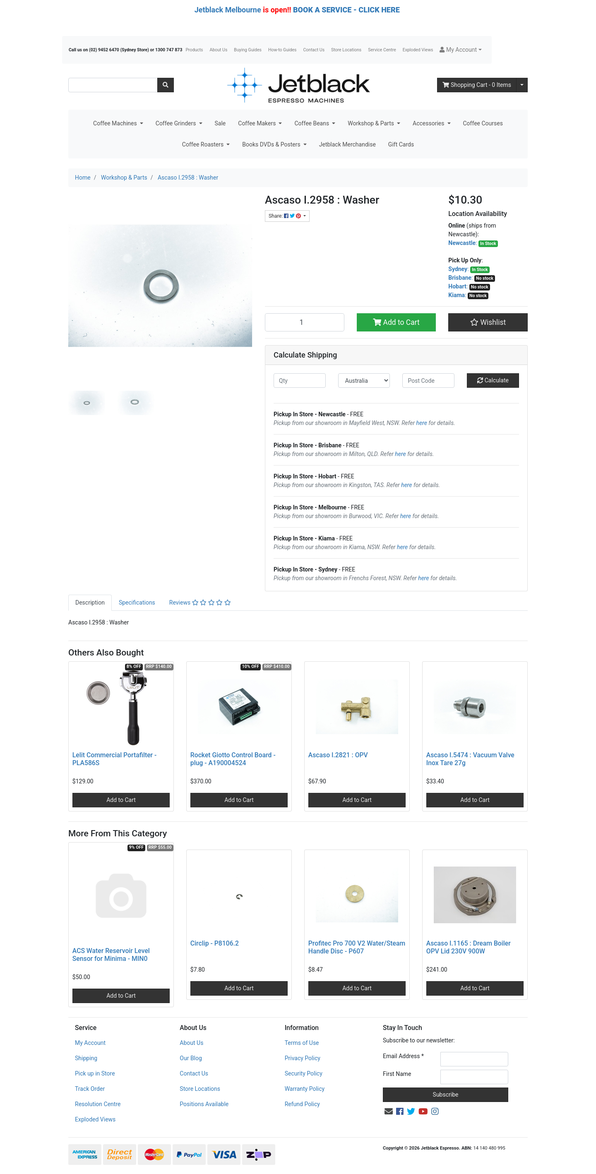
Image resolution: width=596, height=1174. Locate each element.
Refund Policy (302, 1104)
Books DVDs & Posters (272, 144)
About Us (219, 50)
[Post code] (428, 380)
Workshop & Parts (371, 123)
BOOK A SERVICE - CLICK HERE (346, 9)
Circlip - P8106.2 (214, 943)
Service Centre (382, 50)
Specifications (137, 602)
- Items (476, 85)
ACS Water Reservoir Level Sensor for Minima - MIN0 (111, 955)
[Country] (364, 380)
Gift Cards (401, 144)
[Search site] (165, 85)
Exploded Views (418, 50)
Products (194, 50)
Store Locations (346, 50)
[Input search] (113, 85)
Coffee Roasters (203, 144)
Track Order (90, 1088)
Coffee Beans (312, 123)
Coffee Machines (115, 123)
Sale (220, 123)
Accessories (429, 123)
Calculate (493, 380)
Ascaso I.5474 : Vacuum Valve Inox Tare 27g (470, 759)
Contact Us (314, 50)
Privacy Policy (302, 1058)
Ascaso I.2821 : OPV (338, 755)
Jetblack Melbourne (228, 9)
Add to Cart (396, 322)
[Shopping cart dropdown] (522, 85)
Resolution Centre (97, 1104)
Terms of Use (302, 1043)
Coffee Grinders (176, 123)
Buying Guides (248, 50)
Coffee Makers (257, 123)
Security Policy (303, 1073)
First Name (397, 1074)
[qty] (300, 380)
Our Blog (191, 1058)
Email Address (403, 1056)
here (421, 423)
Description (90, 602)
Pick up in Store (95, 1073)
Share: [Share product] (285, 216)
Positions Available (204, 1104)
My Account (90, 1043)
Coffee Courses (483, 123)
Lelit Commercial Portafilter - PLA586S (114, 759)
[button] (460, 49)
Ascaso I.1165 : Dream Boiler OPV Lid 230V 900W (468, 947)
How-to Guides (282, 50)
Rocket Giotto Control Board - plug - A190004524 (233, 759)
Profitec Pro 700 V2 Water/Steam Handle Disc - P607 (356, 947)
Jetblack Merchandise (347, 144)
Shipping (86, 1058)
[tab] (90, 603)
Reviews (200, 602)
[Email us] (389, 1111)
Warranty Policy (305, 1088)
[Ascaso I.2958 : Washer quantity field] (304, 322)
